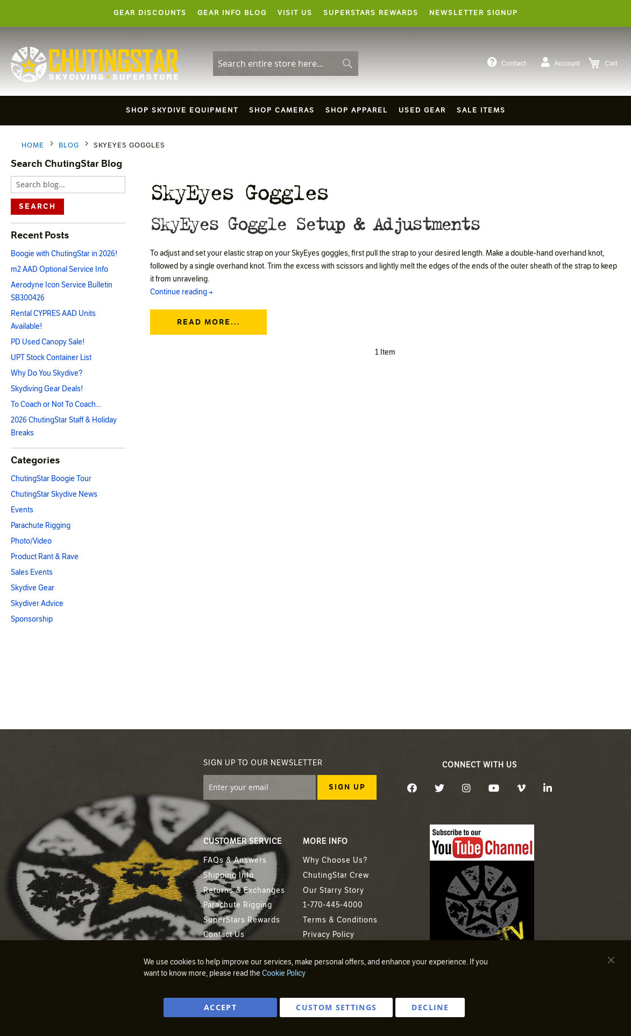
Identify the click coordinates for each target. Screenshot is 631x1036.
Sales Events (32, 572)
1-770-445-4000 (333, 905)
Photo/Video (31, 541)
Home (34, 145)
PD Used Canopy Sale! (47, 342)
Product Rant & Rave (45, 556)
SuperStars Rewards (241, 920)
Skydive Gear (32, 588)
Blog (70, 145)
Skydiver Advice (37, 603)
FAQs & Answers (235, 860)
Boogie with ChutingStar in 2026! (64, 253)
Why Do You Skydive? (46, 373)
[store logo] (94, 64)
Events (22, 510)
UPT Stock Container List (51, 357)
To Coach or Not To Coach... (56, 404)
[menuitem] (182, 110)
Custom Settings (336, 1007)
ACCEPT (220, 1007)
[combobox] (285, 63)
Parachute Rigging (40, 525)
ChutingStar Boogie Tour (51, 478)
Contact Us (224, 934)
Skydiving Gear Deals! (47, 388)
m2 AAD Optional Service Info (59, 269)
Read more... (208, 334)
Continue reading (181, 303)
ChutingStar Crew (336, 875)
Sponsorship (32, 619)
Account (560, 62)
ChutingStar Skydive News (54, 494)
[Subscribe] (347, 787)
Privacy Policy (329, 934)
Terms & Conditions (340, 920)
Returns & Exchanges (244, 890)
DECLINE (430, 1007)
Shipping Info (228, 875)
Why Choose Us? (335, 860)
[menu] (315, 112)
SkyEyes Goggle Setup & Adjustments (351, 227)
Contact (506, 62)
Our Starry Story (333, 890)
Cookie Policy (284, 973)
